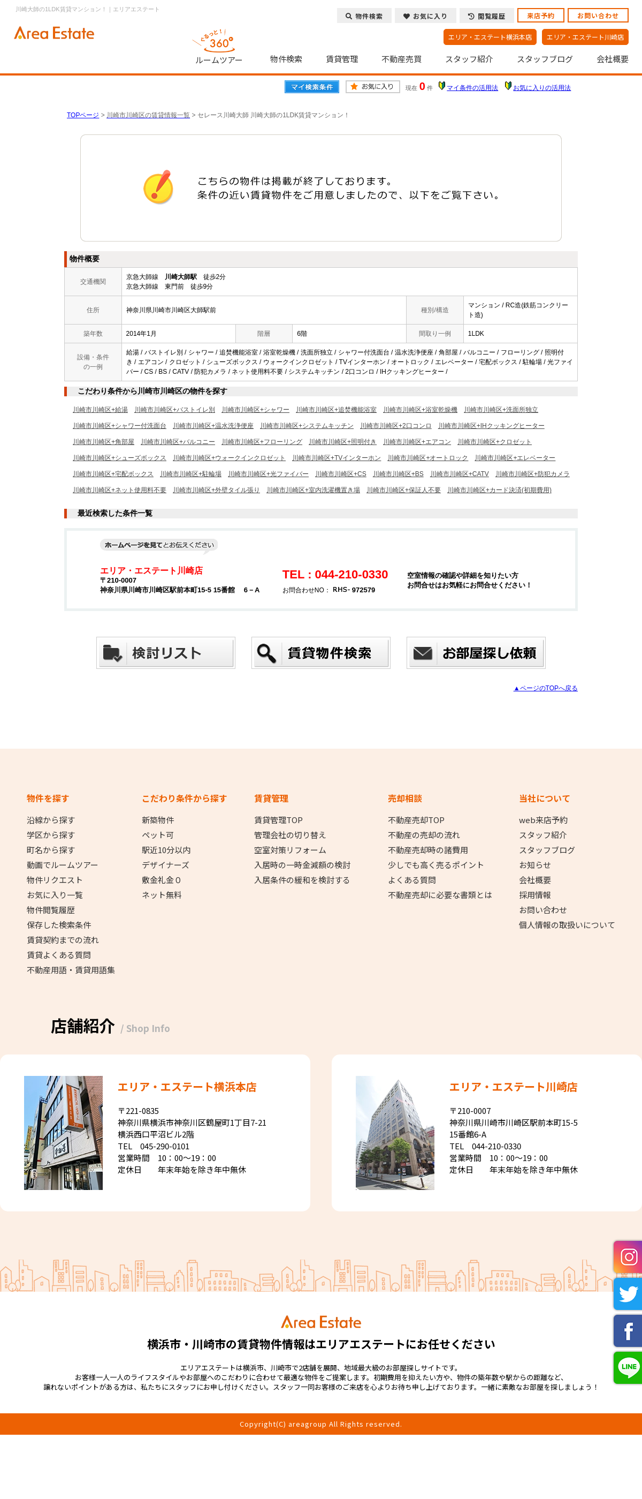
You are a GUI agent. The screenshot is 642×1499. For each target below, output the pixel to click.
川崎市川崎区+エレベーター (515, 458)
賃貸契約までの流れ (63, 940)
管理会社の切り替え (290, 835)
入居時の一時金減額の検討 (302, 865)
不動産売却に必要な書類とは (440, 895)
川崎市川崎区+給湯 (100, 409)
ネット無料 (162, 895)
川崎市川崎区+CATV (459, 474)
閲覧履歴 (487, 15)
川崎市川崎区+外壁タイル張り (216, 490)
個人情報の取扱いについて (567, 925)
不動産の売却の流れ (424, 835)
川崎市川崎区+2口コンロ (396, 426)
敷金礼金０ (162, 880)
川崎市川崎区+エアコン (417, 442)
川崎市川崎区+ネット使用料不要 (119, 490)
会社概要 (613, 59)
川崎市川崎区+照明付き (343, 442)
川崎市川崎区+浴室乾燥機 (420, 409)
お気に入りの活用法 (542, 88)
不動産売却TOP (416, 820)
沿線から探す (51, 820)
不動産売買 (401, 59)
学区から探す (51, 835)
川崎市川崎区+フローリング (261, 442)
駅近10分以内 (166, 850)
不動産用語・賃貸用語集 (71, 970)
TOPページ (83, 115)
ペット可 (158, 835)
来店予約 (541, 15)
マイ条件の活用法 (472, 88)
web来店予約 (543, 820)
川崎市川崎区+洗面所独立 (501, 409)
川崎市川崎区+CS (340, 474)
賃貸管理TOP (278, 820)
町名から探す (51, 850)
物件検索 (286, 59)
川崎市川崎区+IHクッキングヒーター (491, 426)
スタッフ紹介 (469, 59)
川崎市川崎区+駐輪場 (190, 474)
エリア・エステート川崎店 (585, 36)
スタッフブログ (545, 59)
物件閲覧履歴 (51, 910)
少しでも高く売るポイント (436, 865)
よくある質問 (412, 880)
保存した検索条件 (59, 925)
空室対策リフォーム (290, 850)
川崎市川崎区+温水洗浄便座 (213, 426)
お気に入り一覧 (55, 895)
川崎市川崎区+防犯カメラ (532, 474)
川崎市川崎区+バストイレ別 (174, 409)
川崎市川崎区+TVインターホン (336, 458)
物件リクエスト (55, 880)
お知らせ (535, 865)
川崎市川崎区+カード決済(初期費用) (499, 490)
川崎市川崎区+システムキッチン (307, 426)
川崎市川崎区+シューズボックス (119, 458)
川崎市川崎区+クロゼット (494, 442)
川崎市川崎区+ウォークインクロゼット (229, 458)
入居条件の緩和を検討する (302, 880)
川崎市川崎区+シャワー (255, 409)
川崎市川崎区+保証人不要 (403, 490)
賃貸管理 (342, 59)
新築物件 (158, 820)
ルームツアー (219, 45)
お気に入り (425, 15)
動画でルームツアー (62, 865)
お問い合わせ (598, 15)
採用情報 (535, 895)
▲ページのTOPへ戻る (546, 688)
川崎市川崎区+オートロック (427, 458)
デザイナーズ (165, 865)
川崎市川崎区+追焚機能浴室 (336, 409)
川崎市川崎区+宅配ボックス (113, 474)
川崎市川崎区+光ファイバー (268, 474)
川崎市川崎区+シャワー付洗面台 (119, 426)
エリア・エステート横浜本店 (490, 36)
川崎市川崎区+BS (398, 474)
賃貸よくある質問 (59, 955)
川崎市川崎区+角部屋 (103, 442)
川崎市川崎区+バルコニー (178, 442)
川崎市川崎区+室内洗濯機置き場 (313, 490)
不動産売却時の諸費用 (428, 850)
